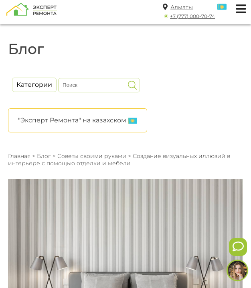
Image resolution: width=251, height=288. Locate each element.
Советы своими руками (91, 156)
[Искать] (132, 85)
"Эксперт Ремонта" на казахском (77, 120)
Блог (44, 156)
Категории (34, 84)
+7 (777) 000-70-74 (192, 16)
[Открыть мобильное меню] (239, 8)
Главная (19, 156)
